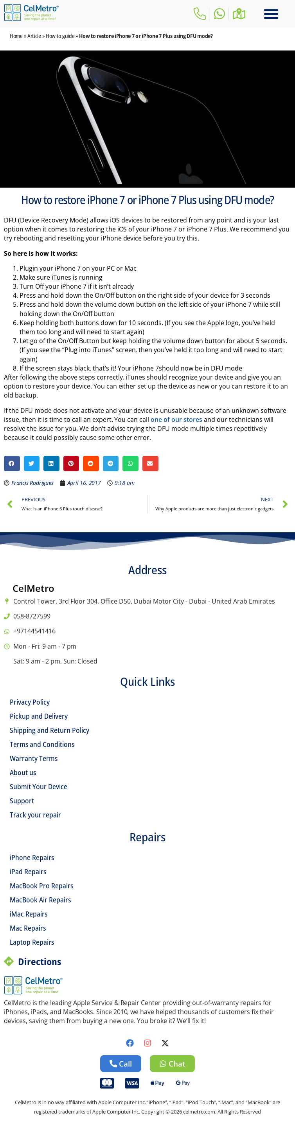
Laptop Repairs (32, 942)
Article (34, 36)
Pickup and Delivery (39, 716)
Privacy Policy (30, 702)
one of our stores (176, 419)
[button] (271, 13)
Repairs (147, 837)
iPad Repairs (28, 871)
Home (16, 36)
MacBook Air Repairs (40, 899)
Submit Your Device (38, 786)
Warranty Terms (34, 758)
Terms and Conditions (42, 744)
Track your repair (35, 814)
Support (22, 800)
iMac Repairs (28, 913)
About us (23, 772)
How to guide (60, 36)
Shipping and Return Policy (49, 730)
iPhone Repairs (32, 857)
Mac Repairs (28, 928)
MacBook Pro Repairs (41, 885)
